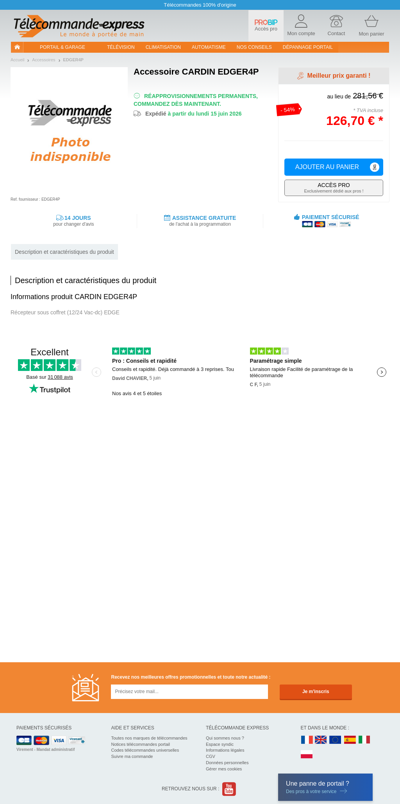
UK (321, 740)
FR (307, 740)
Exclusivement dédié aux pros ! (334, 187)
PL (307, 754)
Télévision (121, 47)
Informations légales (225, 750)
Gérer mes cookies (224, 769)
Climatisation (163, 47)
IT (364, 740)
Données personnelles (227, 762)
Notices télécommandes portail (140, 744)
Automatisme (209, 47)
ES (350, 740)
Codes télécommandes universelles (145, 750)
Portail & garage (62, 47)
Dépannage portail (308, 47)
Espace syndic (220, 744)
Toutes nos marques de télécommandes (149, 738)
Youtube (229, 789)
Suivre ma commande (132, 756)
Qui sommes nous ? (225, 738)
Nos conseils (254, 47)
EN (335, 740)
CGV (210, 756)
